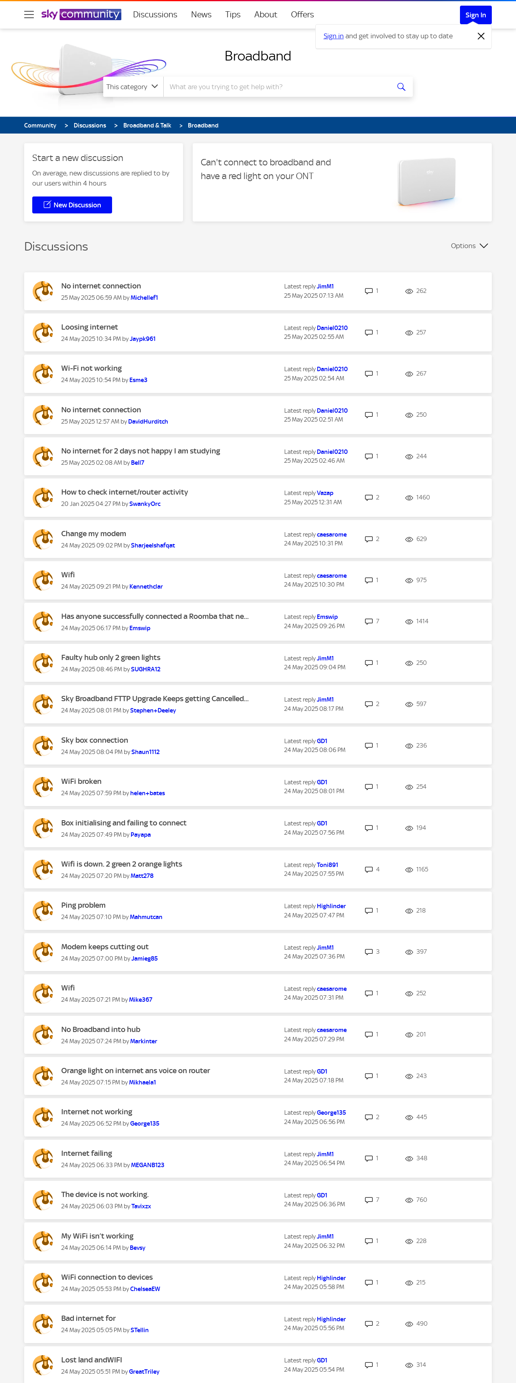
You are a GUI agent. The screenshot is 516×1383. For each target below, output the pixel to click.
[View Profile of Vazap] (325, 493)
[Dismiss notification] (481, 36)
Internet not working (96, 1111)
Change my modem (93, 533)
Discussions (155, 14)
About (265, 14)
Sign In (476, 15)
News (201, 14)
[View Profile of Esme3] (138, 380)
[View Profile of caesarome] (332, 534)
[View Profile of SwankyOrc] (144, 504)
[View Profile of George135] (144, 1123)
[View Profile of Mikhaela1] (142, 1082)
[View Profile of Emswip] (139, 628)
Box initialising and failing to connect (124, 822)
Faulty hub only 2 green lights (110, 657)
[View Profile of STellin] (140, 1330)
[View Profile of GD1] (322, 741)
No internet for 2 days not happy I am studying (140, 450)
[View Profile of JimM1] (325, 286)
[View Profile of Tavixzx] (141, 1206)
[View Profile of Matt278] (142, 876)
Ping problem (83, 905)
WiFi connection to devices (107, 1277)
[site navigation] (29, 14)
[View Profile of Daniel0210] (332, 328)
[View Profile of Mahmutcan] (146, 917)
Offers (302, 14)
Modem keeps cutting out (105, 946)
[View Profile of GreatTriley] (144, 1371)
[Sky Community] (81, 14)
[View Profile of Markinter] (143, 1041)
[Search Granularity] (133, 87)
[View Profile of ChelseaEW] (145, 1289)
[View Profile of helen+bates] (147, 793)
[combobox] (276, 87)
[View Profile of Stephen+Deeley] (153, 710)
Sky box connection (94, 740)
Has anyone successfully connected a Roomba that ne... (155, 616)
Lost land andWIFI (91, 1359)
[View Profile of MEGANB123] (147, 1165)
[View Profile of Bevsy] (138, 1247)
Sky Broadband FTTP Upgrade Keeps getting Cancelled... (155, 698)
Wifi (68, 574)
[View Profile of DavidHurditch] (148, 421)
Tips (233, 14)
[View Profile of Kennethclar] (146, 586)
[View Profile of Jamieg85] (144, 958)
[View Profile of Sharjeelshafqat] (153, 545)
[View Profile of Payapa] (141, 834)
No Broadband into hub (100, 1029)
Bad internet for (88, 1318)
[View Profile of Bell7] (137, 462)
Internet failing (86, 1153)
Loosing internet (89, 327)
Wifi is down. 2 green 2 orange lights (121, 864)
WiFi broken (81, 781)
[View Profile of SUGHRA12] (145, 669)
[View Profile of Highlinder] (331, 906)
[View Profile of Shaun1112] (145, 752)
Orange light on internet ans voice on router (135, 1070)
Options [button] (463, 246)
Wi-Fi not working (91, 368)
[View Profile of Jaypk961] (143, 339)
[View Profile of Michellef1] (144, 297)
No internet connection (101, 285)
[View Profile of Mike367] (140, 999)
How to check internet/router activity (124, 492)
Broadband (258, 56)
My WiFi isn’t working (97, 1236)
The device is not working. (105, 1194)
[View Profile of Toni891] (327, 865)
